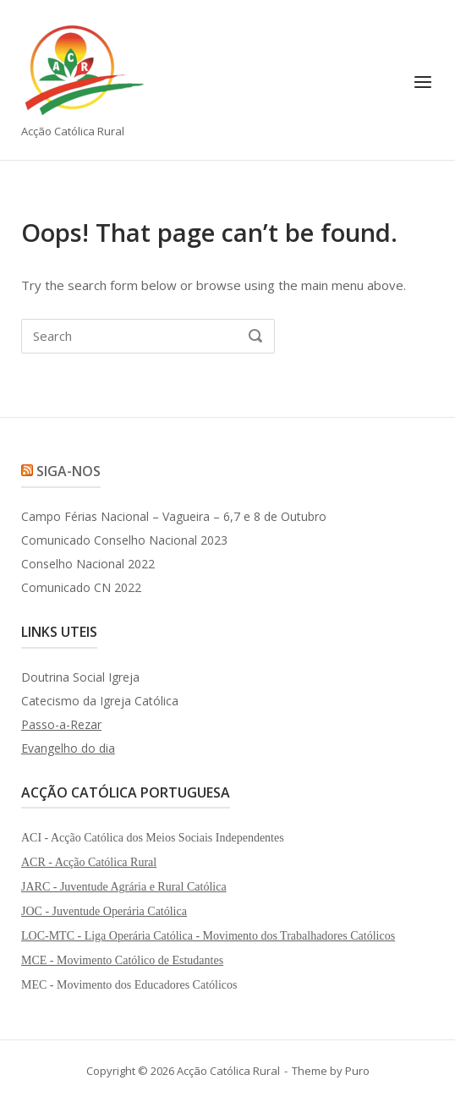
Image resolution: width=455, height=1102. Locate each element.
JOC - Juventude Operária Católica (104, 911)
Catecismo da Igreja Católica (99, 701)
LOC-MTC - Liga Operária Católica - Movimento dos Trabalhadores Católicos (208, 935)
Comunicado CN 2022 (81, 587)
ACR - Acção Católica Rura (87, 862)
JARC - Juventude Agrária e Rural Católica (124, 886)
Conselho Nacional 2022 (88, 564)
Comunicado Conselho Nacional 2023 (124, 540)
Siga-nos (68, 471)
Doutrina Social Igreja (80, 677)
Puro (357, 1070)
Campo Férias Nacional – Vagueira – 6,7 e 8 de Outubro (173, 516)
